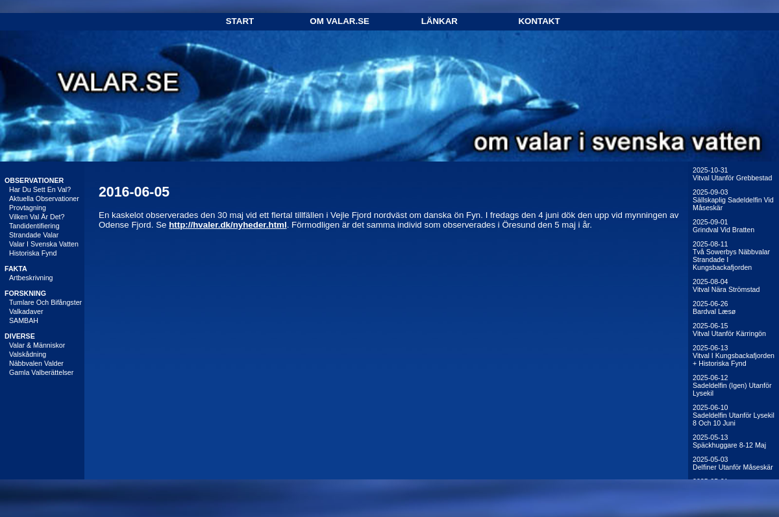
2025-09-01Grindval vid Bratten (723, 226)
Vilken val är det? (37, 217)
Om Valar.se (339, 21)
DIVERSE (20, 336)
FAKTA (16, 268)
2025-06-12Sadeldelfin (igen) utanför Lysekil (732, 385)
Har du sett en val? (40, 189)
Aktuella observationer (44, 198)
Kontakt (539, 21)
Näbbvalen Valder (36, 363)
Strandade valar (33, 235)
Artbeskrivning (31, 278)
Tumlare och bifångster (45, 302)
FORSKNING (25, 293)
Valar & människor (37, 345)
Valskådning (27, 354)
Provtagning (27, 207)
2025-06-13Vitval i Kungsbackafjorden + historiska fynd (733, 355)
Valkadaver (26, 311)
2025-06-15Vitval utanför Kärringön (729, 329)
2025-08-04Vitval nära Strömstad (726, 285)
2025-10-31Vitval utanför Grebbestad (732, 174)
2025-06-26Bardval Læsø (714, 307)
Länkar (439, 21)
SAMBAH (23, 320)
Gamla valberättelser (41, 372)
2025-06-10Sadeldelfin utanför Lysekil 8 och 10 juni (733, 415)
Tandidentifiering (34, 226)
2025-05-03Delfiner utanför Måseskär (733, 463)
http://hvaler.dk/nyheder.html (227, 225)
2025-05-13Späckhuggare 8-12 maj (729, 441)
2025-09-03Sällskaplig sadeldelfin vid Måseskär (733, 199)
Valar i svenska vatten (44, 244)
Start (240, 21)
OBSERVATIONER (34, 180)
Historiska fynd (32, 253)
